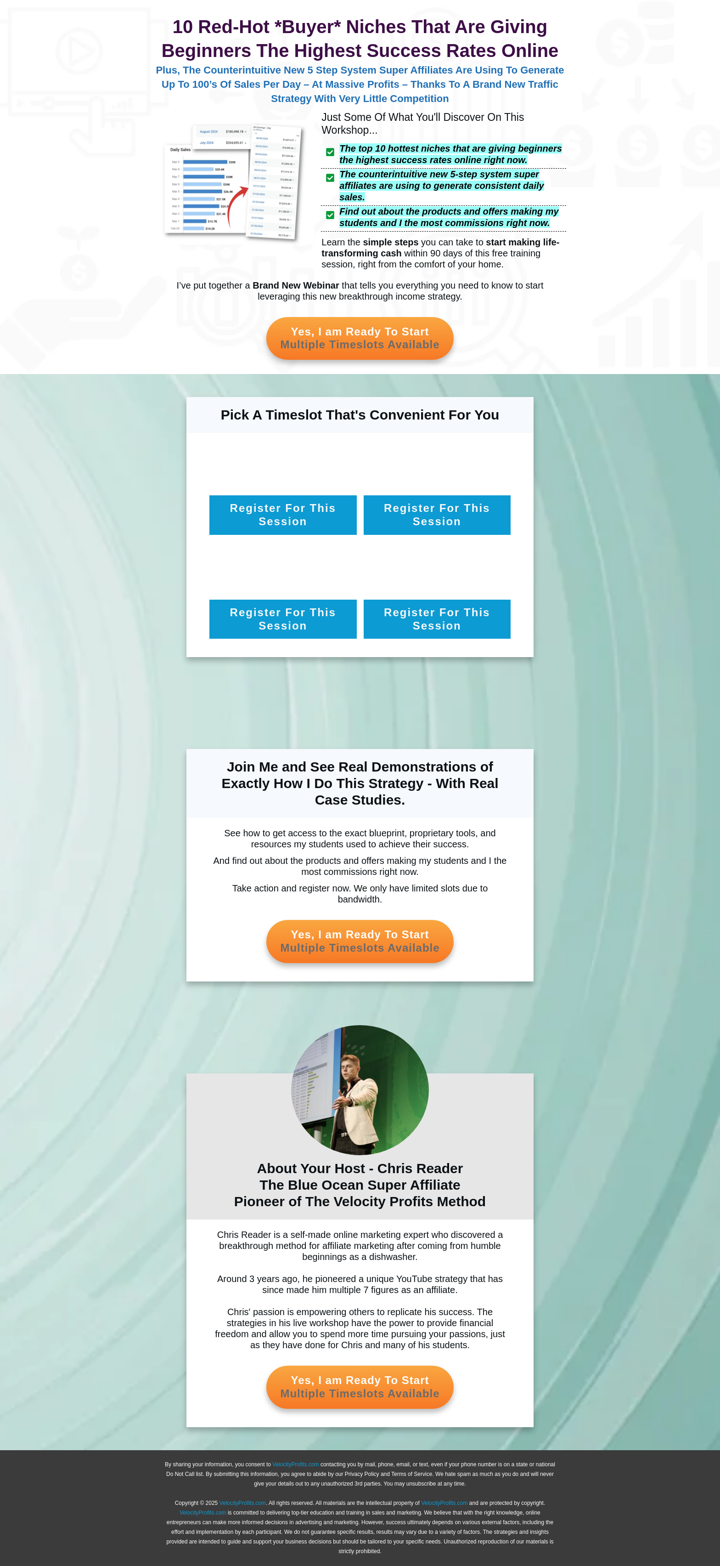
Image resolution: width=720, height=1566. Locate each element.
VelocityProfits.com (295, 1464)
